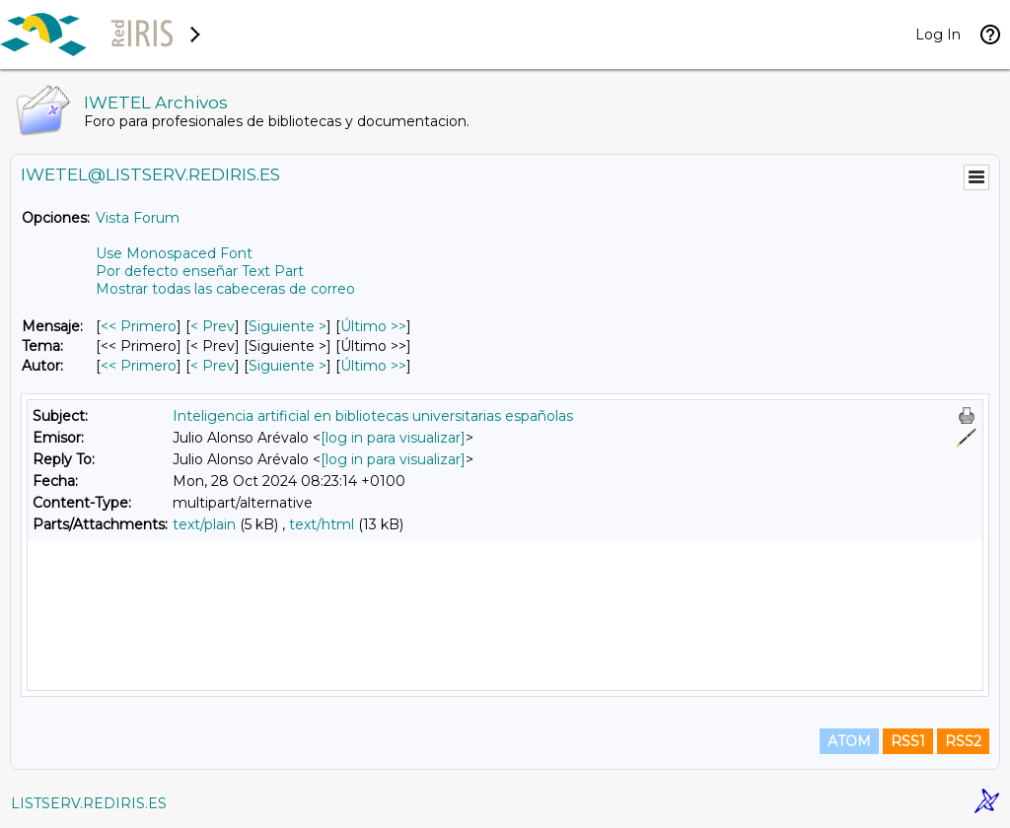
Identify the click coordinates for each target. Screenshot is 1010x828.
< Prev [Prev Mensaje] (212, 326)
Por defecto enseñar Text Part (200, 271)
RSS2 (963, 741)
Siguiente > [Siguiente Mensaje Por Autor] (287, 366)
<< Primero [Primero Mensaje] (139, 326)
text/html (321, 524)
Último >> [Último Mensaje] (373, 326)
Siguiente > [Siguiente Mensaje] (287, 326)
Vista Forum (138, 218)
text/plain (204, 524)
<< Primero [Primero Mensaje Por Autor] (139, 366)
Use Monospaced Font (174, 253)
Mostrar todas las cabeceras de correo (225, 289)
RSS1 (908, 741)
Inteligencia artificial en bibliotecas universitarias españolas (373, 416)
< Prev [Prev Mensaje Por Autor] (212, 366)
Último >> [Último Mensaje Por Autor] (373, 366)
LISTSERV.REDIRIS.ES (89, 803)
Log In (938, 34)
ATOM (849, 741)
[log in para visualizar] (393, 438)
